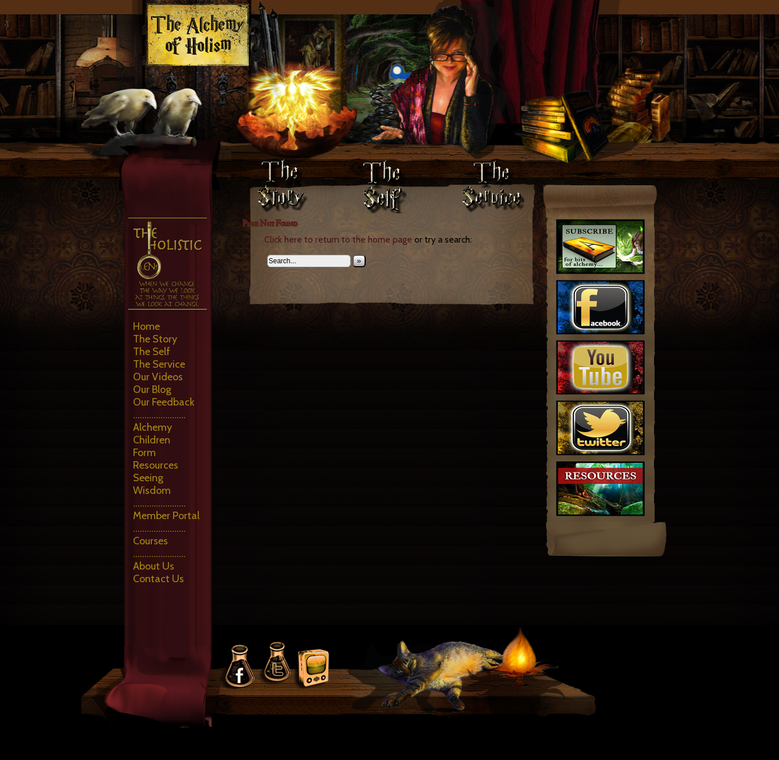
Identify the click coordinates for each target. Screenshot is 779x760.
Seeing (148, 477)
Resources (155, 465)
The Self (151, 351)
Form (144, 452)
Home (146, 326)
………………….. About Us (159, 559)
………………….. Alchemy (159, 421)
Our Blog (152, 389)
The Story (155, 339)
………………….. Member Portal (166, 509)
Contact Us (158, 578)
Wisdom (152, 490)
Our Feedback (163, 402)
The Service (159, 364)
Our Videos (158, 377)
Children (151, 440)
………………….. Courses (159, 534)
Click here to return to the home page (338, 239)
